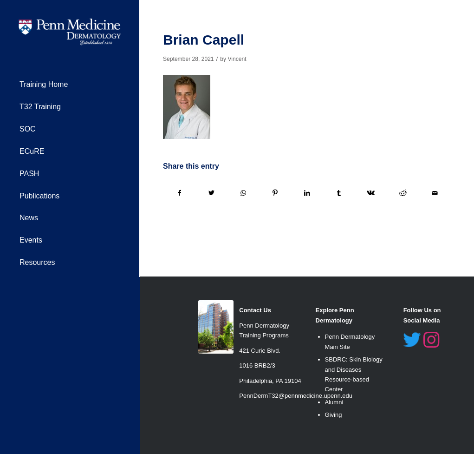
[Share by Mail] (434, 193)
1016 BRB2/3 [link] (257, 365)
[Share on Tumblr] (339, 193)
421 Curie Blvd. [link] (259, 350)
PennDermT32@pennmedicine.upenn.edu (295, 395)
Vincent (236, 59)
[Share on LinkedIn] (307, 193)
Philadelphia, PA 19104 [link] (270, 380)
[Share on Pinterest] (275, 193)
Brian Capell (203, 39)
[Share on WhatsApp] (243, 193)
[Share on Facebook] (179, 193)
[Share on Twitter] (211, 193)
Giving (333, 414)
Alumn (333, 402)
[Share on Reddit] (403, 193)
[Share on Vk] (371, 193)
